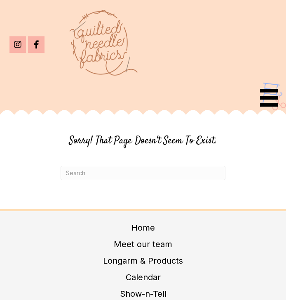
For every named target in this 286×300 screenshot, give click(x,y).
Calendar (143, 277)
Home (143, 228)
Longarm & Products (143, 261)
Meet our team (143, 244)
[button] (17, 44)
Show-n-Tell (143, 294)
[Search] (143, 173)
